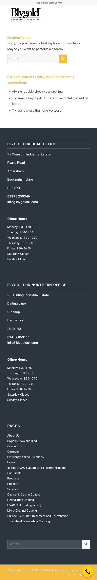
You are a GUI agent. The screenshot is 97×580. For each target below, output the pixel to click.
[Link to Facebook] (75, 575)
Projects (12, 484)
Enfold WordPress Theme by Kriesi (58, 570)
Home (11, 462)
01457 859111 (18, 337)
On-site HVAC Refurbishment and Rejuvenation (37, 516)
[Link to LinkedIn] (69, 575)
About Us (13, 435)
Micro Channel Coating (22, 510)
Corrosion (13, 451)
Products (13, 478)
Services (12, 489)
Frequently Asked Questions (25, 457)
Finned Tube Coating (20, 500)
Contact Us (14, 446)
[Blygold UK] (40, 14)
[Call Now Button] (87, 571)
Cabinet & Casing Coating (24, 494)
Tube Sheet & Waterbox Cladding (28, 521)
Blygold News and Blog (22, 441)
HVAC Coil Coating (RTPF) (24, 505)
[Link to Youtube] (81, 575)
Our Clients (14, 473)
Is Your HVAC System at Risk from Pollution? (36, 468)
